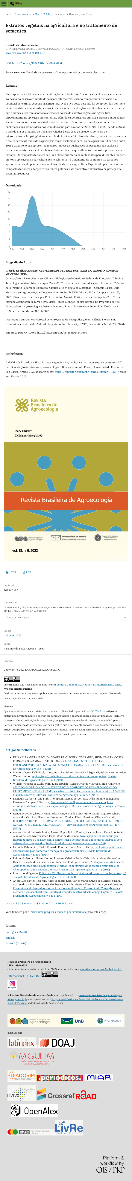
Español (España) (16, 943)
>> (72, 903)
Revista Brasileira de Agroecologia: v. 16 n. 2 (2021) (67, 795)
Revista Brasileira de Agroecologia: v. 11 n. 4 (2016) (75, 843)
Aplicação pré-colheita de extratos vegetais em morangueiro (69, 776)
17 (49, 903)
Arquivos (22, 14)
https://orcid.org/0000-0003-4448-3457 (25, 53)
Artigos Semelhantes (21, 750)
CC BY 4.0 (96, 711)
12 (33, 903)
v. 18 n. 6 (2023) (41, 14)
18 (52, 903)
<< (7, 903)
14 (40, 903)
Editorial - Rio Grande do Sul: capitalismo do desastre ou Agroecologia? (82, 873)
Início (9, 14)
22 (66, 903)
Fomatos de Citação (17, 617)
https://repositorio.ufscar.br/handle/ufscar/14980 (85, 371)
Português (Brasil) (16, 932)
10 (27, 903)
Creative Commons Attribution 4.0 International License (89, 684)
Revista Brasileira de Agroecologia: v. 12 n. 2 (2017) (79, 869)
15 (43, 903)
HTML (13, 572)
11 (31, 903)
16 (46, 903)
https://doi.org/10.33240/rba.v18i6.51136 (37, 63)
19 (55, 903)
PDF (28, 572)
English (10, 937)
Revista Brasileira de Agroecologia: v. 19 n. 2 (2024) (45, 877)
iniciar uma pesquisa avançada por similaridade (58, 912)
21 (63, 903)
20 (59, 903)
